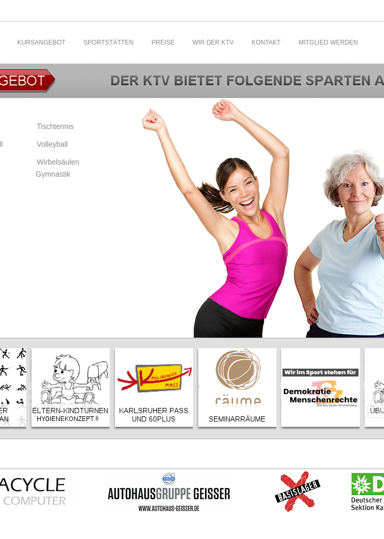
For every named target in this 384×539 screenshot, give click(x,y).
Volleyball (52, 144)
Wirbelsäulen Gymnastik (57, 168)
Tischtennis (55, 126)
